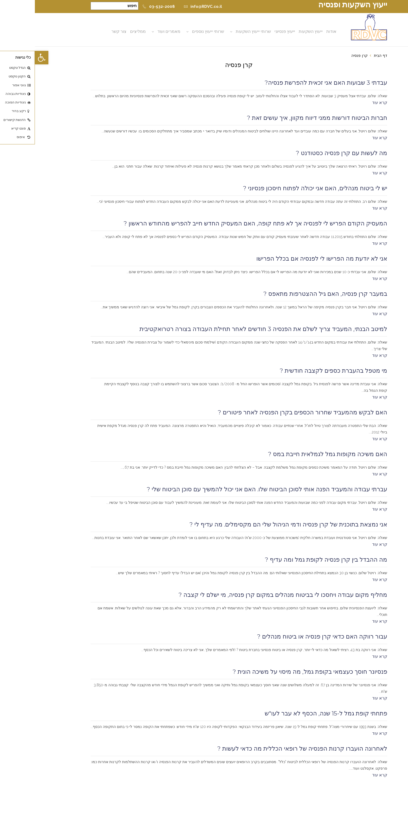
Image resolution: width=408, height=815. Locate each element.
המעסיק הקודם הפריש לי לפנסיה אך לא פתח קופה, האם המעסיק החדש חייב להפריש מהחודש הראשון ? (220, 223)
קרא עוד (344, 102)
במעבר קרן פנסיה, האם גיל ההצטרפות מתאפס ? (290, 293)
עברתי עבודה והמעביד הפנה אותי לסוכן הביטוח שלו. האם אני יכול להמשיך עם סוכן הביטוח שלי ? (232, 489)
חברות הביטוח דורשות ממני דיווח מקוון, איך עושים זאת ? (282, 117)
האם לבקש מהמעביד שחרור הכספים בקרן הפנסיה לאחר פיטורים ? (267, 412)
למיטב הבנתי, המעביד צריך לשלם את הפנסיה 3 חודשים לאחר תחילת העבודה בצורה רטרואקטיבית (228, 329)
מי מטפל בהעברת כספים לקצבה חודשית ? (298, 370)
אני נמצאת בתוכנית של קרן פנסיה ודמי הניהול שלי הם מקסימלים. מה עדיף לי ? (253, 524)
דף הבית (345, 55)
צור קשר (84, 31)
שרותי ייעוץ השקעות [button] (218, 31)
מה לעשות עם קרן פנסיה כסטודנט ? (306, 153)
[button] (7, 57)
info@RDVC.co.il (168, 6)
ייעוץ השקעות (276, 31)
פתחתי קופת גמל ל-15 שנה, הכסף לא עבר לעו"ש (291, 713)
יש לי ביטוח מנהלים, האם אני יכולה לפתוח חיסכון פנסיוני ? (280, 188)
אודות (296, 31)
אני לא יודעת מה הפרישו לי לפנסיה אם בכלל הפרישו (286, 258)
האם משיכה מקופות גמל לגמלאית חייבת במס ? (292, 454)
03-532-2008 (123, 6)
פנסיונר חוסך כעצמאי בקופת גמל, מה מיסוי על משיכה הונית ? (275, 671)
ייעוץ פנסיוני (250, 31)
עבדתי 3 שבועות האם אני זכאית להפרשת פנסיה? (291, 82)
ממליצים (103, 31)
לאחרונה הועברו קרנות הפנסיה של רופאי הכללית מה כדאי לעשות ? (267, 748)
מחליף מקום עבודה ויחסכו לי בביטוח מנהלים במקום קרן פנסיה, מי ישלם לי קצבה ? (248, 594)
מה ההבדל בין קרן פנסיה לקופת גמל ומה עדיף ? (291, 559)
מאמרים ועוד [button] (134, 31)
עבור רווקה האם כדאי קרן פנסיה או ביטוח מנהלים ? (287, 636)
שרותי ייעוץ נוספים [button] (173, 31)
